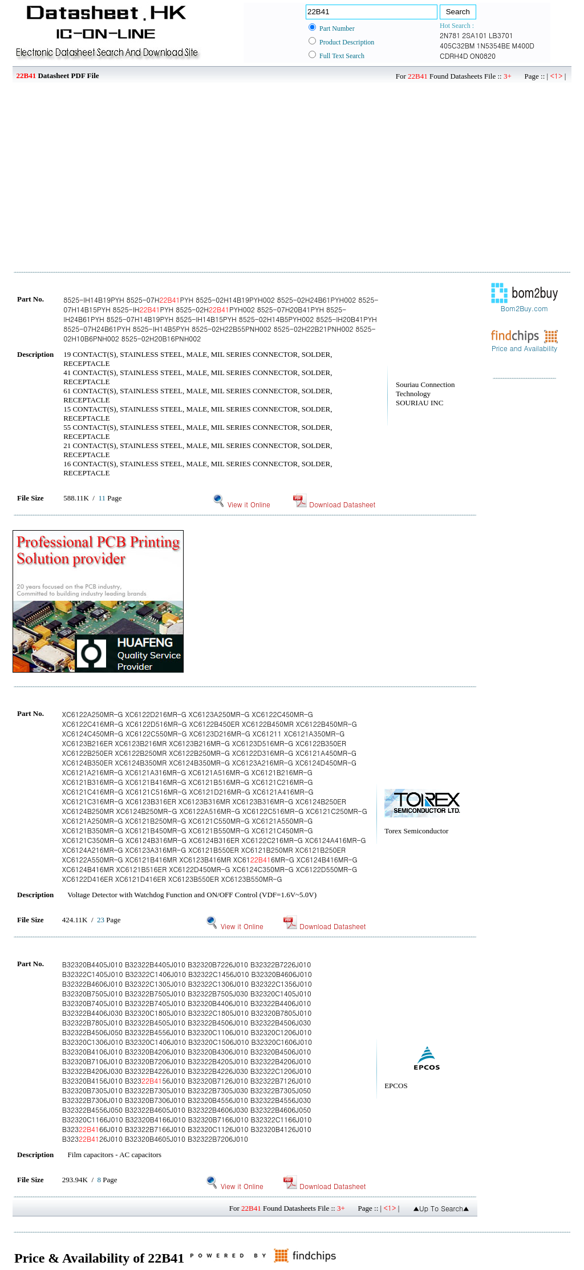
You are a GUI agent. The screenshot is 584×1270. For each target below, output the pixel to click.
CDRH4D (454, 55)
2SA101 (474, 35)
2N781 (450, 35)
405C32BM (457, 45)
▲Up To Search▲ (441, 1208)
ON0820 (483, 55)
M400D (523, 45)
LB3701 (501, 35)
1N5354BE (493, 45)
